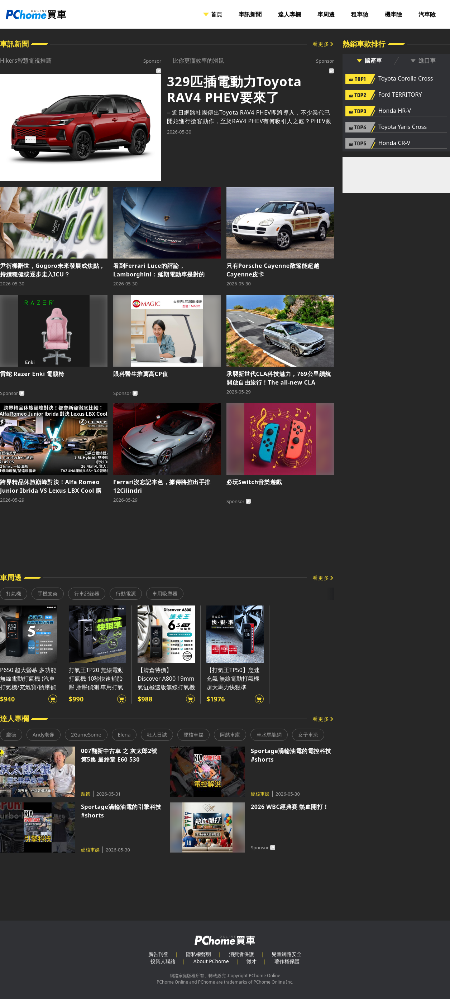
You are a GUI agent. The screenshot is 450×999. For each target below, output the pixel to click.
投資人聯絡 (163, 961)
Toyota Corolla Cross (405, 78)
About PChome (211, 961)
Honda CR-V (394, 143)
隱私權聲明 (198, 954)
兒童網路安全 (287, 954)
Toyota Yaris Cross (402, 127)
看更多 (321, 44)
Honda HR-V (394, 111)
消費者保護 (241, 954)
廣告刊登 (158, 954)
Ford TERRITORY (400, 94)
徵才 (251, 961)
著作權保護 (287, 961)
